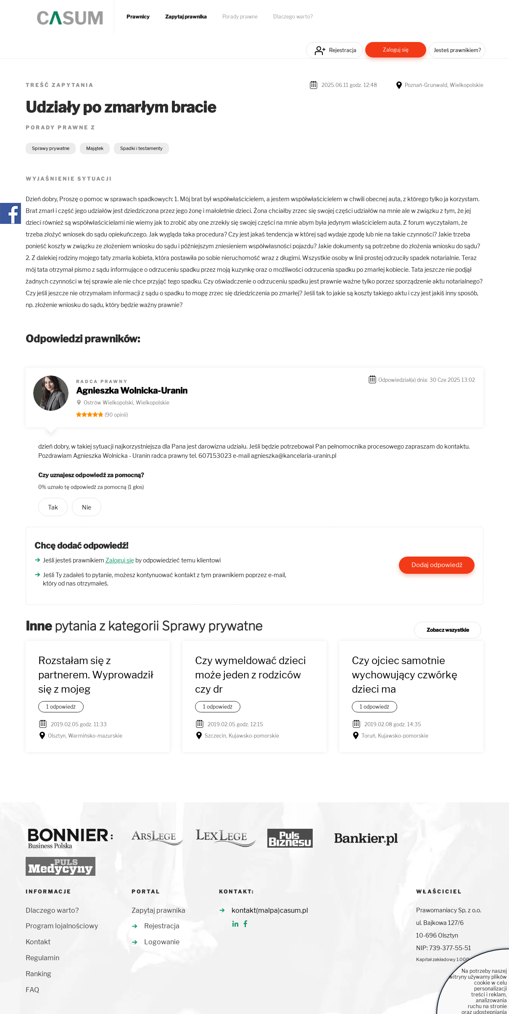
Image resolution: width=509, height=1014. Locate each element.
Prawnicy (138, 17)
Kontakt (38, 942)
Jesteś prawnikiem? (457, 50)
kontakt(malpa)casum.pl (270, 910)
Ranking (38, 974)
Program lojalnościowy (62, 926)
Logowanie (161, 942)
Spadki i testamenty (141, 148)
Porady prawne (240, 17)
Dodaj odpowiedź (436, 565)
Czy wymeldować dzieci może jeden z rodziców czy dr (250, 675)
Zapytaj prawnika (186, 17)
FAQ (32, 990)
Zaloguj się (396, 50)
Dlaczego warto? (293, 17)
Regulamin (42, 958)
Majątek (94, 148)
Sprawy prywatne (50, 148)
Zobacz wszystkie (448, 630)
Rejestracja (342, 50)
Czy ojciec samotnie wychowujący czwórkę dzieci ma (404, 675)
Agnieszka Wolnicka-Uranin (131, 391)
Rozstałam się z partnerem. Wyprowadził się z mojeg (95, 675)
